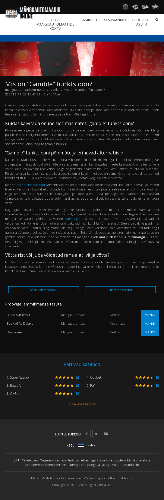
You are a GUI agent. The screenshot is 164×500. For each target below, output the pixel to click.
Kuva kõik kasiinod (82, 404)
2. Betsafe (13, 385)
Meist (35, 478)
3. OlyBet (13, 393)
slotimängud (73, 218)
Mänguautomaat (73, 315)
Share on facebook (43, 290)
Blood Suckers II (18, 315)
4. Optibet (93, 377)
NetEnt (115, 315)
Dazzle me (14, 332)
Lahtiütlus (126, 478)
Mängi (150, 315)
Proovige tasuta (140, 22)
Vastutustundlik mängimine (61, 478)
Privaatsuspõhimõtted (100, 478)
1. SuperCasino (17, 377)
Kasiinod (89, 20)
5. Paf (90, 385)
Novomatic (117, 323)
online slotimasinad (30, 185)
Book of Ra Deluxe (20, 323)
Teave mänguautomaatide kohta (55, 24)
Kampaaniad (114, 20)
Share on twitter (120, 290)
